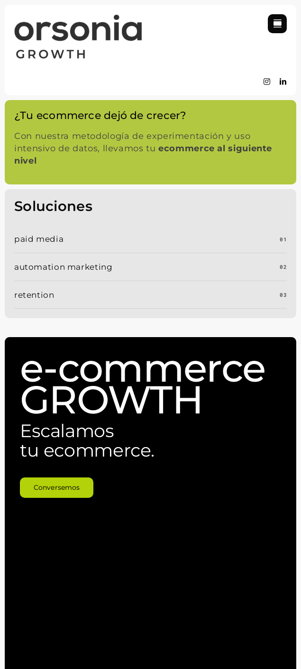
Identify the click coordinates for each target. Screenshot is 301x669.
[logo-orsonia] (78, 18)
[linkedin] (283, 81)
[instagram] (267, 81)
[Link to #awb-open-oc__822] (277, 23)
